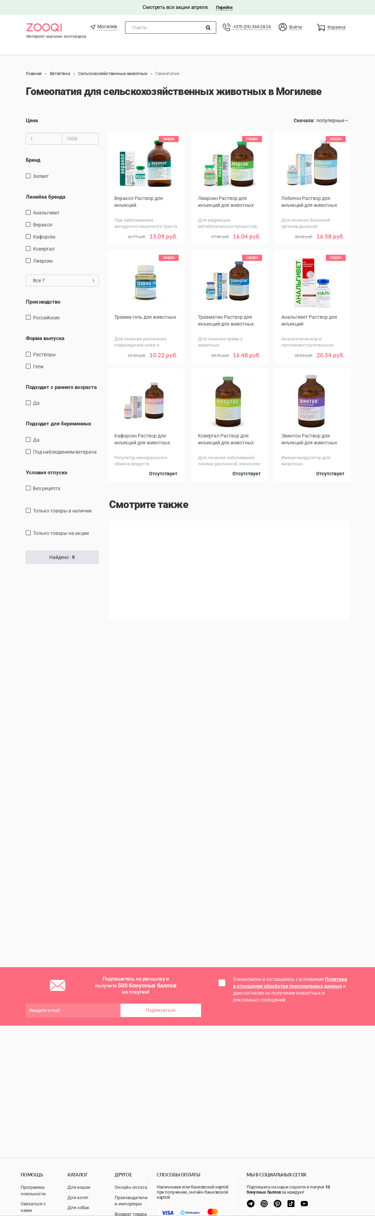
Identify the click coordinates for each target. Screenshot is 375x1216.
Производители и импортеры (131, 1201)
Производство (43, 302)
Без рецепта (46, 488)
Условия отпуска (46, 472)
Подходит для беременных (58, 424)
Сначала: (304, 120)
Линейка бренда (45, 196)
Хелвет (41, 176)
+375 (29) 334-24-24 (251, 26)
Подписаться (161, 1010)
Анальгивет (46, 212)
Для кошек (79, 1187)
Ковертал (43, 249)
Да (36, 403)
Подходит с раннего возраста (61, 387)
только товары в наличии (62, 511)
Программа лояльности (33, 1190)
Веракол (42, 225)
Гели (38, 366)
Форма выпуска (45, 338)
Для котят (77, 1197)
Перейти (224, 7)
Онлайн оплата (131, 1187)
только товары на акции (61, 533)
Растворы (44, 354)
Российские (46, 317)
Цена (32, 120)
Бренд (33, 160)
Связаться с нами (33, 1207)
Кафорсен (44, 237)
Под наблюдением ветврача (65, 452)
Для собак (78, 1207)
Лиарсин (43, 261)
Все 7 (64, 280)
